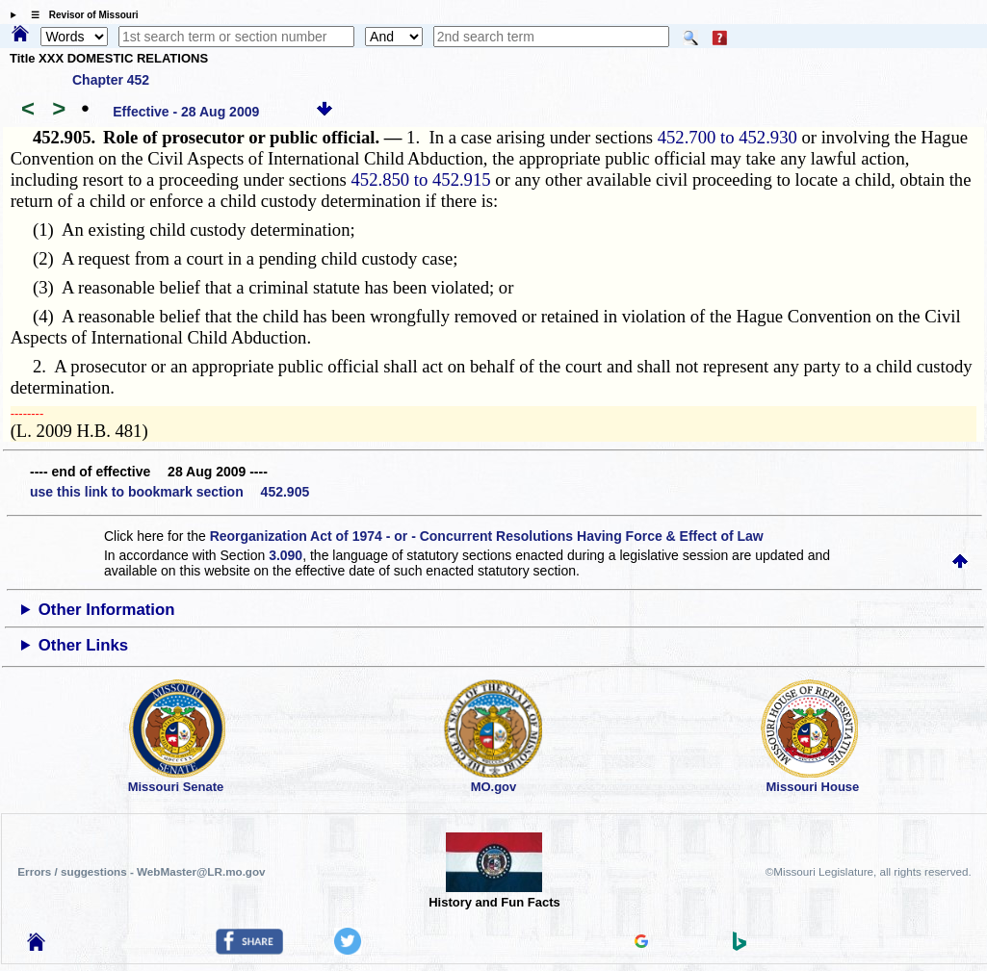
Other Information (107, 609)
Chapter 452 (110, 80)
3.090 (285, 555)
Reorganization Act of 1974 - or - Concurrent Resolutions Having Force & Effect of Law (487, 536)
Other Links (83, 645)
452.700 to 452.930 (727, 137)
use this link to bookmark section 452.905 (169, 491)
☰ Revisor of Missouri (80, 15)
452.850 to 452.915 (421, 179)
